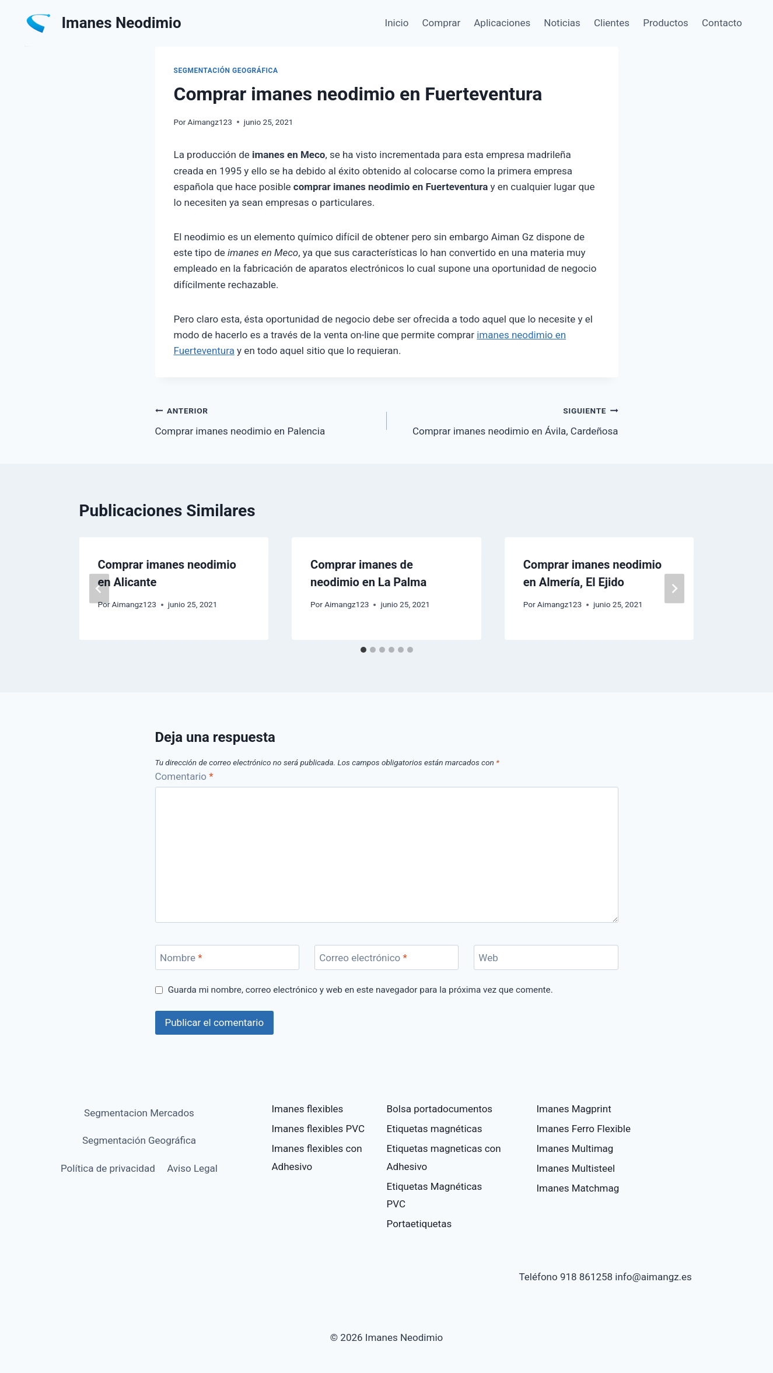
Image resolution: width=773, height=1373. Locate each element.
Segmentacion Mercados (139, 1113)
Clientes (611, 23)
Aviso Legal (192, 1168)
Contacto (722, 23)
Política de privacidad (108, 1168)
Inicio (397, 23)
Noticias (562, 23)
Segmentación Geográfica (226, 70)
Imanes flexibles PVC (318, 1128)
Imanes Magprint (574, 1109)
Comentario (184, 776)
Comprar (441, 23)
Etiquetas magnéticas (434, 1128)
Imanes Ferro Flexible (584, 1128)
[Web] (546, 957)
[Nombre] (227, 957)
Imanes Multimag (575, 1148)
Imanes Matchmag (578, 1188)
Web (488, 958)
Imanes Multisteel (576, 1168)
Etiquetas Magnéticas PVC (434, 1195)
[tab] (363, 650)
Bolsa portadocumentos (440, 1109)
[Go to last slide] (99, 588)
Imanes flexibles (308, 1109)
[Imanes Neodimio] (103, 23)
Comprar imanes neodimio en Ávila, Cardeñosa (507, 419)
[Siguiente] (674, 588)
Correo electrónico (363, 958)
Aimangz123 (210, 122)
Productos (665, 23)
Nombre (181, 958)
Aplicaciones (502, 23)
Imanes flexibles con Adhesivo (317, 1157)
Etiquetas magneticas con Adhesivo (444, 1157)
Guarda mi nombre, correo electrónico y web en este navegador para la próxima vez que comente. (360, 990)
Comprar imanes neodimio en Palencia (266, 419)
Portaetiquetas (419, 1224)
